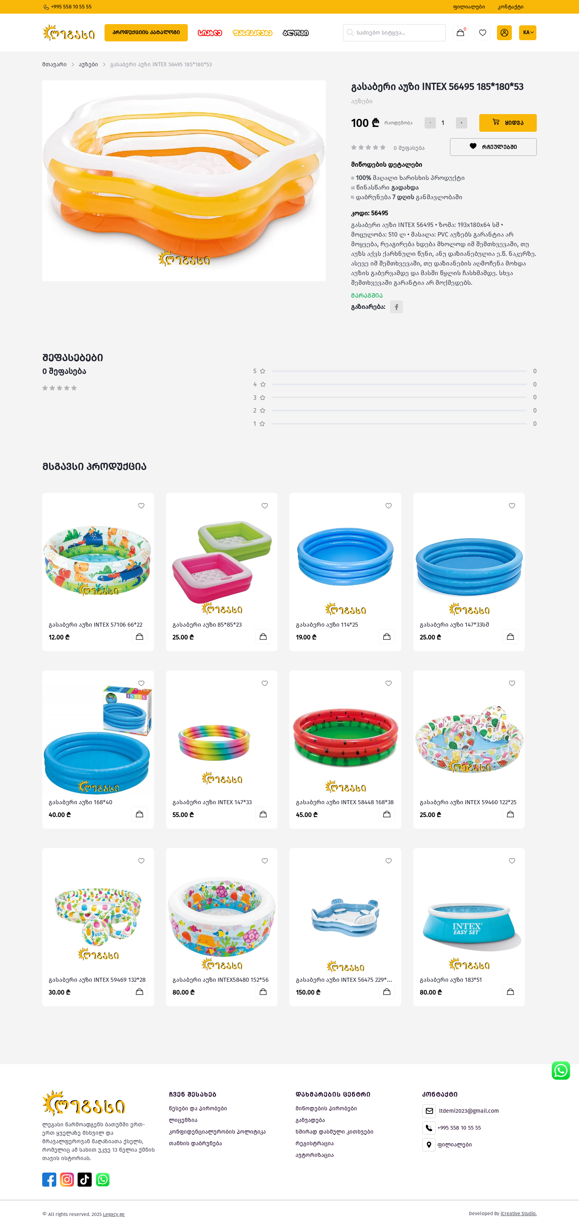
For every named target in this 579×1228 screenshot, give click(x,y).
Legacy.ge (114, 1214)
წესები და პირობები (198, 1108)
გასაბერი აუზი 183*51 (451, 979)
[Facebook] (396, 306)
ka (526, 32)
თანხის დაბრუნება (195, 1143)
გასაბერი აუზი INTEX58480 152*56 (220, 979)
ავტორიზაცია (315, 1155)
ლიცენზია (183, 1120)
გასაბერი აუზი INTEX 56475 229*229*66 (350, 979)
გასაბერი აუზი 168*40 (80, 802)
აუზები (88, 64)
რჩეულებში (493, 147)
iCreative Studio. (519, 1213)
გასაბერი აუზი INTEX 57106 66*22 (95, 624)
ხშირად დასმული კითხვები (335, 1131)
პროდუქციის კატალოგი (146, 32)
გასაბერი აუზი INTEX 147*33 (212, 802)
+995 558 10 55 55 (67, 7)
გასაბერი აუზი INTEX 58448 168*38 (345, 802)
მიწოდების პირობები (326, 1108)
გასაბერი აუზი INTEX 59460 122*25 (468, 802)
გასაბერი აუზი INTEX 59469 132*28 (97, 979)
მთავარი (54, 64)
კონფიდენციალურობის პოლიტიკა (217, 1131)
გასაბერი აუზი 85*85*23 (207, 624)
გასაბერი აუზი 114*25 (327, 624)
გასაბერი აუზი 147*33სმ (454, 624)
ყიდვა (508, 123)
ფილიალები (447, 1145)
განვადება (310, 1120)
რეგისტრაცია (315, 1143)
